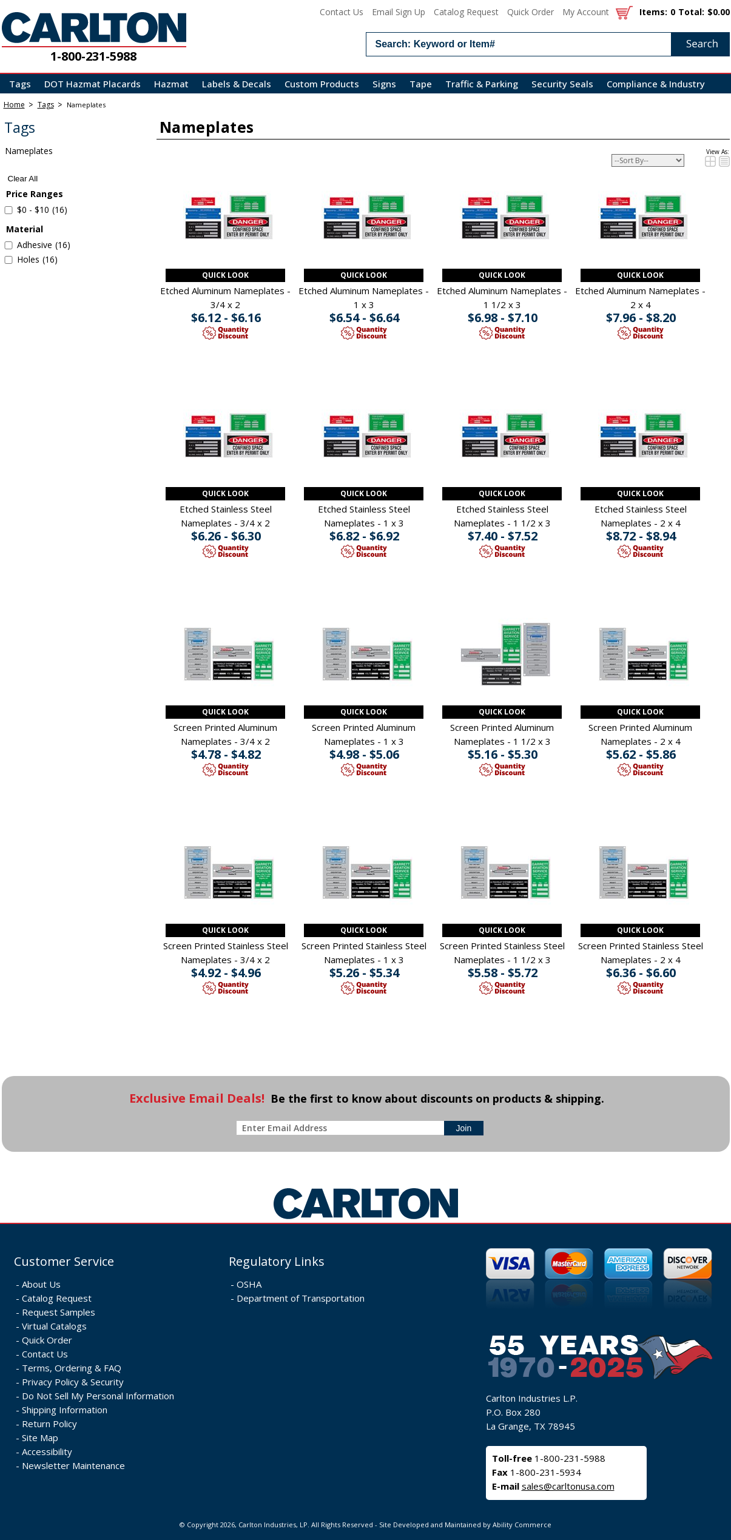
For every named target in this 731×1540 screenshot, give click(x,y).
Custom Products (322, 84)
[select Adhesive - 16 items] (8, 245)
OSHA (249, 1284)
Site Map (40, 1437)
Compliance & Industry (656, 84)
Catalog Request (466, 12)
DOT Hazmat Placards (92, 84)
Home (14, 104)
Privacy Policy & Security (73, 1382)
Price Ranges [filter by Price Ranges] (34, 194)
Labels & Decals (236, 84)
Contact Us (341, 12)
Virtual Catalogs (54, 1326)
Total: (691, 12)
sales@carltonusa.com (568, 1486)
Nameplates (86, 104)
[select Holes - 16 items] (8, 260)
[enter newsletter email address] (343, 1128)
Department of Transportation (301, 1298)
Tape (420, 84)
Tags (20, 84)
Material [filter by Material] (24, 229)
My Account (585, 12)
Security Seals (562, 84)
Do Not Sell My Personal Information (98, 1396)
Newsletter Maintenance (73, 1465)
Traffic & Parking (481, 84)
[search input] (548, 44)
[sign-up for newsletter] (464, 1128)
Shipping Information (64, 1410)
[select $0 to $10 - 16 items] (8, 210)
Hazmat (171, 84)
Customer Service (64, 1261)
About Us (41, 1284)
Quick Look (225, 275)
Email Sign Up (398, 12)
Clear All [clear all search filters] (23, 178)
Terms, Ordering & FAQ (71, 1368)
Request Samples (58, 1312)
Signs (384, 84)
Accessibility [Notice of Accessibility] (47, 1451)
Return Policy (49, 1423)
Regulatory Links (277, 1261)
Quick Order (530, 12)
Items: (653, 12)
